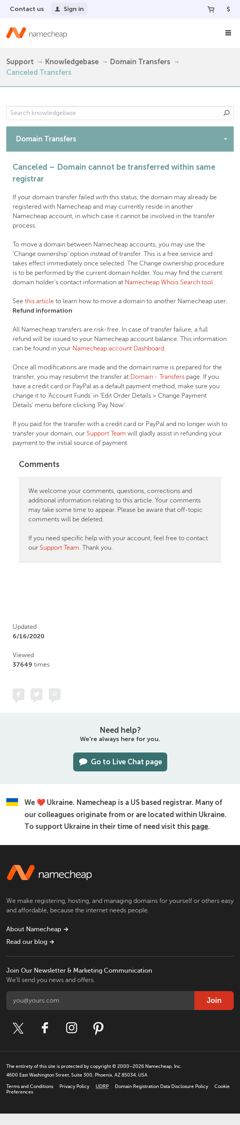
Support (20, 61)
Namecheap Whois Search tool (169, 282)
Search (227, 113)
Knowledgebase (72, 61)
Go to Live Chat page (120, 762)
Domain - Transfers (157, 376)
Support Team (106, 433)
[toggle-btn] (225, 138)
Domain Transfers (140, 61)
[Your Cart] (210, 9)
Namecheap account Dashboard (118, 348)
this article (39, 301)
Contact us (27, 9)
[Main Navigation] (228, 33)
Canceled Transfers (39, 72)
